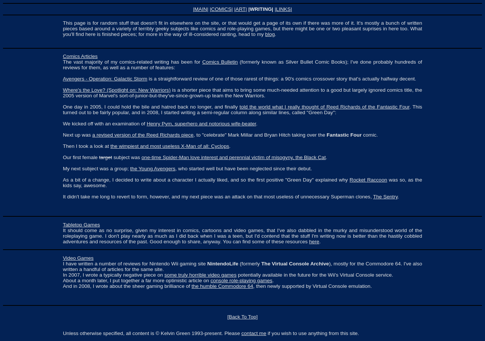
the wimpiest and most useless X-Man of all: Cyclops (169, 146)
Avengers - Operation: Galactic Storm (105, 79)
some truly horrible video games (200, 275)
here (314, 241)
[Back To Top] (242, 317)
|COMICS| (221, 9)
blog (270, 34)
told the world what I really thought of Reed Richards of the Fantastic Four (324, 107)
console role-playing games (241, 280)
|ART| (240, 9)
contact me (253, 333)
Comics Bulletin (220, 62)
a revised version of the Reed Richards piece (143, 135)
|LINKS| (283, 9)
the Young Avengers (153, 168)
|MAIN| (200, 9)
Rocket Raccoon (368, 180)
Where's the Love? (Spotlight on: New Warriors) (117, 90)
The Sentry (385, 197)
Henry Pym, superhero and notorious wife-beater (201, 124)
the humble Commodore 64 (222, 286)
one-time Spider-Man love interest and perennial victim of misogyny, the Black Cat (233, 157)
